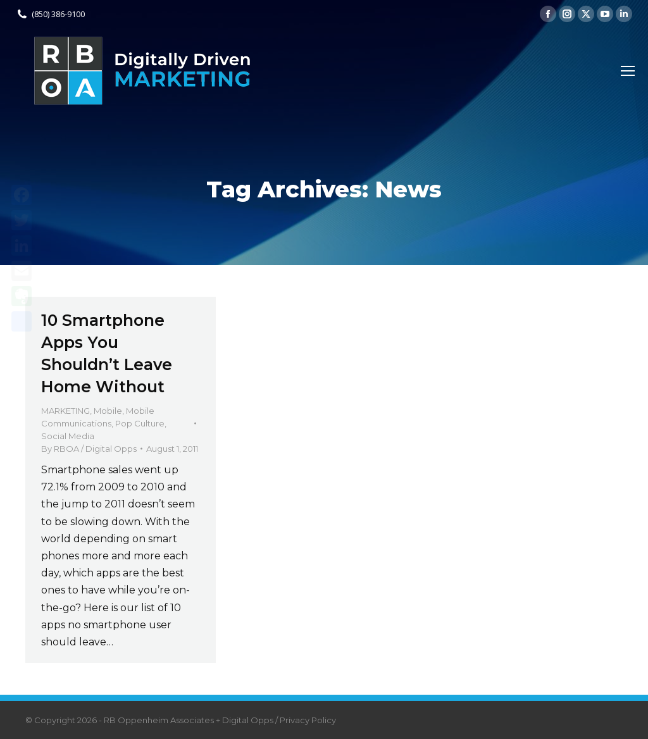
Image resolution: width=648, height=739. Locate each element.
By (89, 449)
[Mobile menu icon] (627, 70)
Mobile (108, 411)
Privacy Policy (308, 720)
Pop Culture (140, 423)
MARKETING (65, 411)
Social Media (67, 436)
